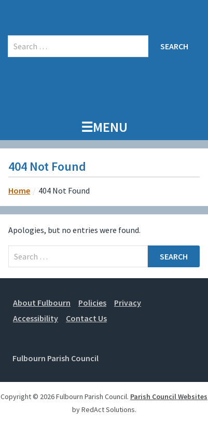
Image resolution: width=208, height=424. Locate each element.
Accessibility (35, 318)
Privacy (127, 302)
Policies (92, 302)
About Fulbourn (42, 302)
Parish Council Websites (168, 396)
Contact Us (86, 318)
